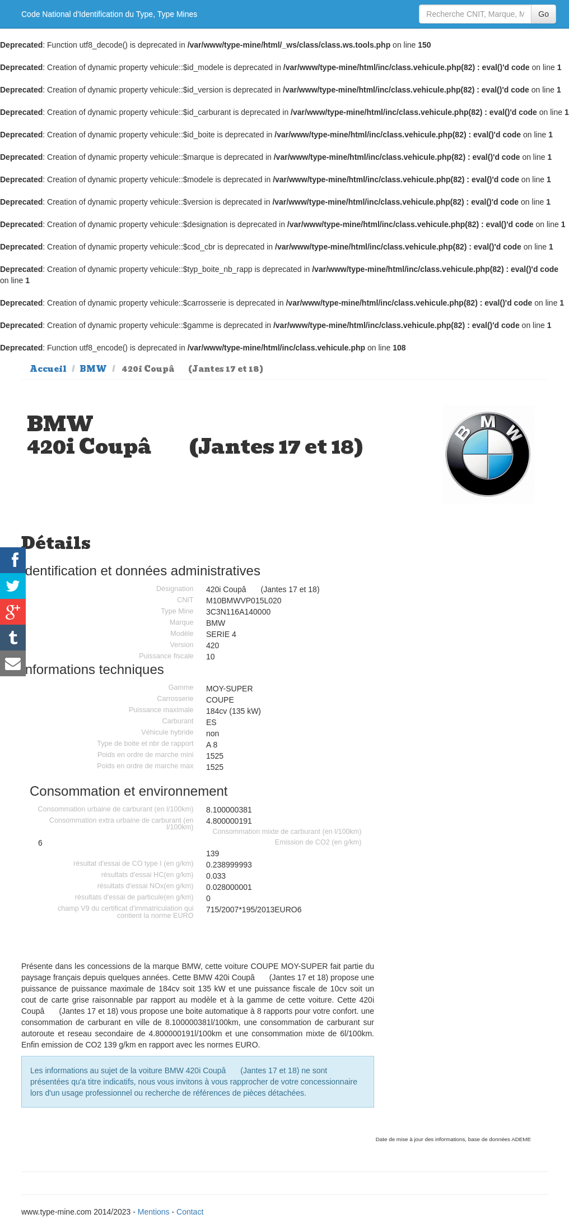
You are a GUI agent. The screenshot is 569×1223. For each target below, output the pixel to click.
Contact (189, 1211)
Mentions (154, 1211)
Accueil (48, 369)
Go (543, 14)
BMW (93, 369)
